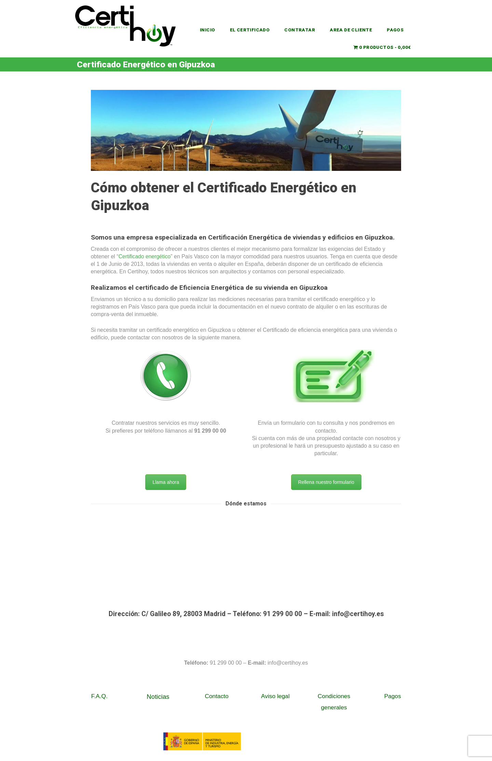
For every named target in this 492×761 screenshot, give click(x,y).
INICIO (207, 29)
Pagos (392, 696)
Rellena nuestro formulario (326, 482)
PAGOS (395, 29)
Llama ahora (165, 482)
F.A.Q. (99, 696)
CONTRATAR (300, 29)
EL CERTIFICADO (250, 29)
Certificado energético (145, 256)
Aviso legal (275, 696)
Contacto (216, 696)
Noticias (158, 696)
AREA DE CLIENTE (351, 29)
